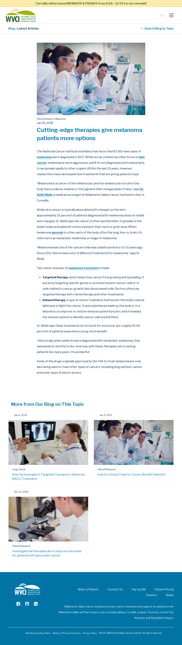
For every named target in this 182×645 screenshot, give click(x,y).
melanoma (44, 157)
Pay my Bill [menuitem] (139, 589)
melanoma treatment (83, 268)
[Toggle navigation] (171, 15)
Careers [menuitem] (151, 595)
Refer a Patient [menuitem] (88, 589)
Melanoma (60, 119)
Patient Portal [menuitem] (164, 589)
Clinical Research (45, 119)
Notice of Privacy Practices (67, 633)
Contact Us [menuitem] (115, 589)
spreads (57, 232)
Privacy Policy (90, 633)
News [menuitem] (170, 595)
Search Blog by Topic (157, 28)
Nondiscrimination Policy (38, 633)
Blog (11, 28)
